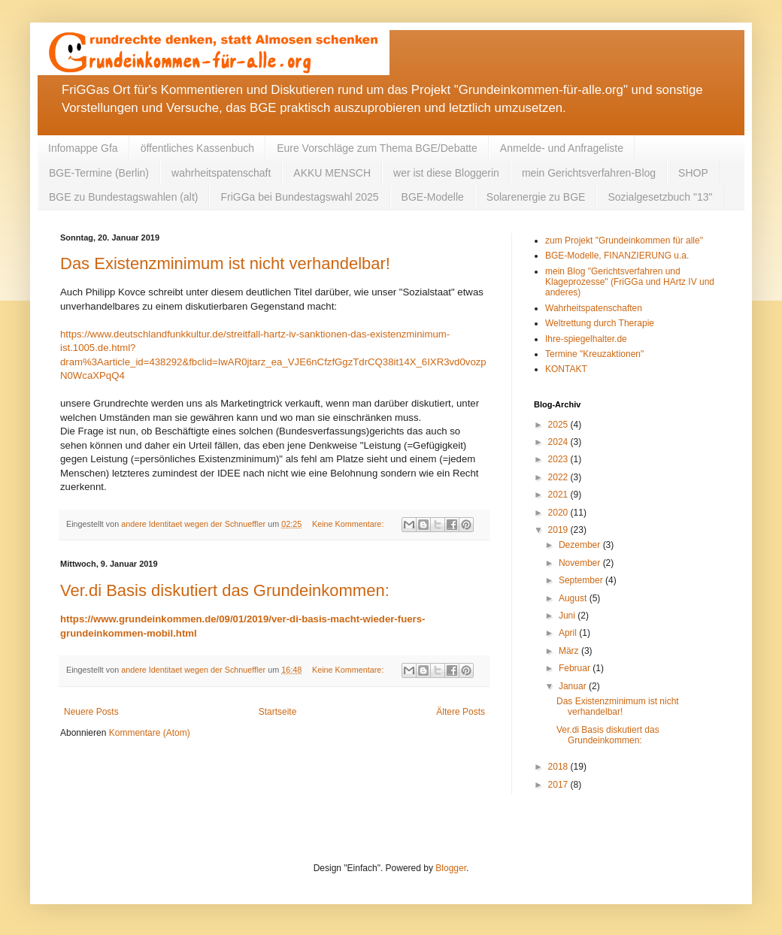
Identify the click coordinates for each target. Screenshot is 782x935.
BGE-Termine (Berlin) (99, 173)
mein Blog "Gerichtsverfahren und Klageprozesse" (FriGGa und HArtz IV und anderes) (629, 282)
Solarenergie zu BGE (536, 197)
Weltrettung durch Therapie (599, 323)
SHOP (693, 173)
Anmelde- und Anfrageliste (561, 148)
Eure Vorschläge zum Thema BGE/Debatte (377, 148)
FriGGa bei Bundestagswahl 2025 (299, 197)
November (581, 563)
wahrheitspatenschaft (221, 173)
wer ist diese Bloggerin (446, 173)
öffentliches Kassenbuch (198, 148)
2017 (559, 784)
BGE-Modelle (433, 197)
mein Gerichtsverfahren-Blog (589, 173)
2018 (559, 766)
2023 (559, 459)
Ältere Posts (460, 712)
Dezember (581, 545)
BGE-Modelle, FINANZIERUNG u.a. (617, 255)
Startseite (278, 712)
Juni (568, 615)
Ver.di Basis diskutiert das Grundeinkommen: (224, 590)
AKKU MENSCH (332, 173)
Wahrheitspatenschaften (593, 308)
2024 (559, 442)
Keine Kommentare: (349, 523)
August (574, 598)
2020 (559, 512)
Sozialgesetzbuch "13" (660, 197)
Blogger (450, 868)
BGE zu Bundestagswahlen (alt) (123, 197)
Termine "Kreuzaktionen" (594, 354)
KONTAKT (566, 369)
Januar (574, 686)
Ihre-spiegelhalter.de (586, 339)
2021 (559, 494)
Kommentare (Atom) (149, 733)
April (569, 633)
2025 (559, 424)
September (582, 580)
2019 (559, 530)
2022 (559, 477)
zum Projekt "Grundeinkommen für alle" (624, 240)
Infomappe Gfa (83, 148)
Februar (576, 668)
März (570, 651)
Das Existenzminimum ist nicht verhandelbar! (225, 263)
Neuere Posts (91, 712)
